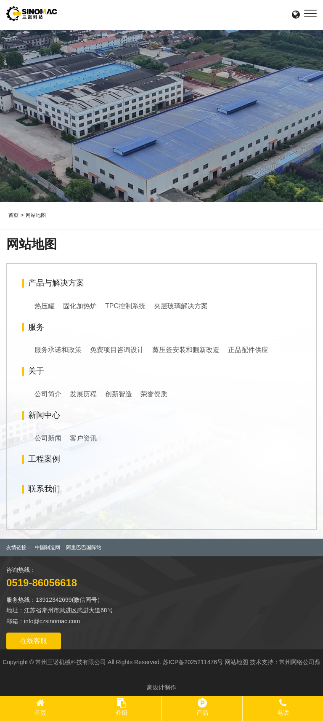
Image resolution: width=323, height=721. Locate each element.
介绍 (121, 712)
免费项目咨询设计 (117, 349)
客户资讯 (83, 438)
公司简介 (47, 394)
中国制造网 (47, 547)
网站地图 (36, 215)
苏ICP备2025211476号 (193, 662)
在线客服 (33, 640)
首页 (13, 215)
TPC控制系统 (125, 306)
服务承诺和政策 (58, 349)
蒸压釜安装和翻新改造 (186, 349)
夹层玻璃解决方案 (181, 306)
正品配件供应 (248, 349)
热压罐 (44, 306)
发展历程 (83, 394)
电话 (283, 712)
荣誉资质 (153, 394)
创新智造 (118, 394)
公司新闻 (47, 438)
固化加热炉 (80, 306)
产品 (202, 712)
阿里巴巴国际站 (83, 547)
